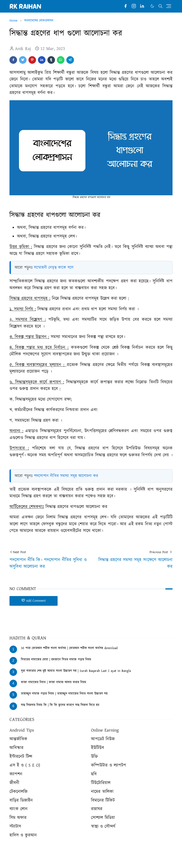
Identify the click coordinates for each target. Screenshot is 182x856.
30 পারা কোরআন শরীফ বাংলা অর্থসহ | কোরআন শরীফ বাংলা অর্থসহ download (69, 648)
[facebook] (125, 6)
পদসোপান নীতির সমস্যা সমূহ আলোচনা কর (66, 476)
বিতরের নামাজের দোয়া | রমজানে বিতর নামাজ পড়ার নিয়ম (56, 659)
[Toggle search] (160, 6)
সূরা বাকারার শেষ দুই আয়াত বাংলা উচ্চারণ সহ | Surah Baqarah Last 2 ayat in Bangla (76, 671)
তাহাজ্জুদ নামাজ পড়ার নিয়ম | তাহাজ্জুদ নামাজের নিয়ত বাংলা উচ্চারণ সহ (64, 693)
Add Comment (33, 600)
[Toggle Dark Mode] (152, 6)
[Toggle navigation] (169, 6)
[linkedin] (142, 6)
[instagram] (134, 6)
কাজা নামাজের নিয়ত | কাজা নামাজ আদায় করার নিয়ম (53, 682)
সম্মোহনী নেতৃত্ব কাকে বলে (53, 267)
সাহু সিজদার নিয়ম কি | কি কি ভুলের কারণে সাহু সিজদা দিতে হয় (60, 705)
